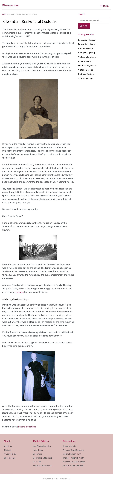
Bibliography (9, 458)
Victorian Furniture (87, 57)
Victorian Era (14, 5)
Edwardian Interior (87, 44)
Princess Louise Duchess (74, 462)
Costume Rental (86, 49)
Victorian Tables (86, 70)
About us (8, 446)
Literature (37, 454)
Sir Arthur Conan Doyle (73, 465)
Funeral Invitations (27, 426)
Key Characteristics (42, 446)
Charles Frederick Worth (73, 458)
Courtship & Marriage (42, 458)
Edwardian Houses (87, 40)
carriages (19, 292)
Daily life (37, 462)
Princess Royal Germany (73, 450)
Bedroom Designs (87, 74)
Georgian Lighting (87, 53)
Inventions (38, 450)
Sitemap (7, 450)
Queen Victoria (69, 446)
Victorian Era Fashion (42, 465)
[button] (105, 4)
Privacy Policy (10, 454)
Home (4, 14)
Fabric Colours (85, 61)
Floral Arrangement (87, 66)
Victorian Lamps (86, 79)
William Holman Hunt (72, 454)
